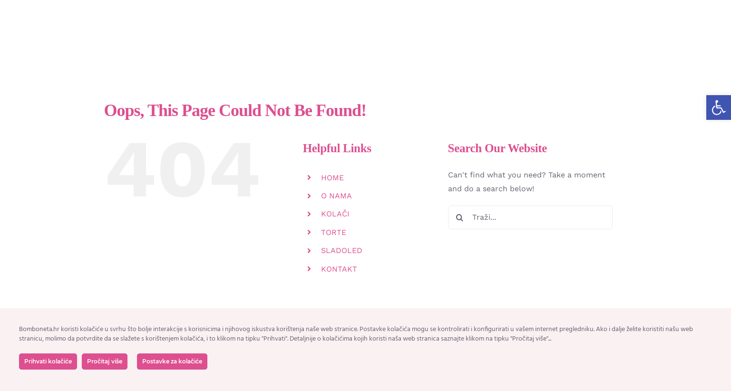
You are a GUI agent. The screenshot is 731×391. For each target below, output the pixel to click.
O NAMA (336, 195)
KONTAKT (339, 269)
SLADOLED (341, 250)
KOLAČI (335, 213)
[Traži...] (530, 217)
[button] (718, 107)
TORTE (333, 232)
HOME (332, 177)
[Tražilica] (460, 217)
